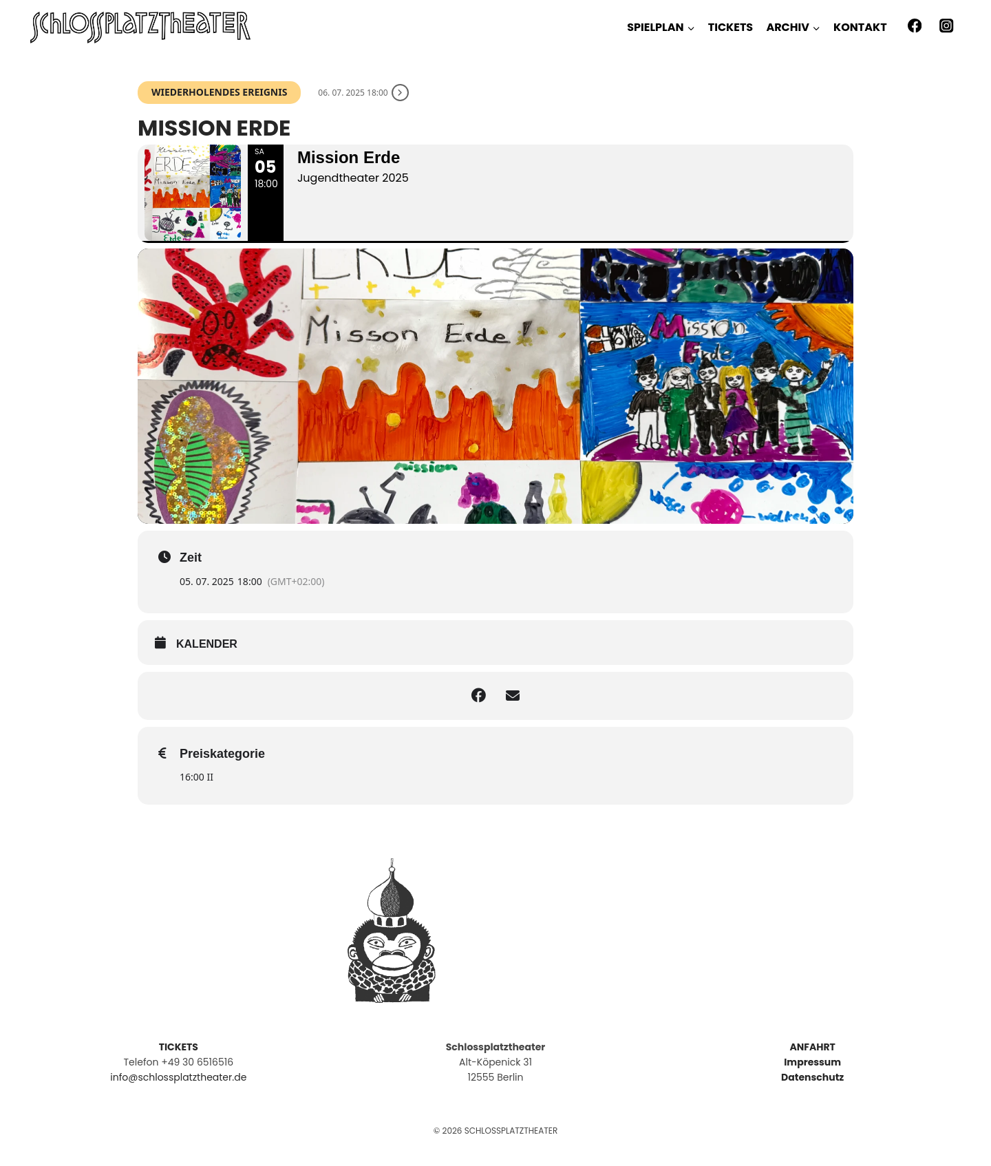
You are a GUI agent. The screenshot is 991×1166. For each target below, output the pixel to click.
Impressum (812, 1062)
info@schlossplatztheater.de (178, 1077)
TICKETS (730, 27)
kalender (206, 644)
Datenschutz (812, 1077)
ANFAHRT (812, 1047)
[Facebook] (914, 26)
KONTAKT (860, 27)
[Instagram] (947, 26)
